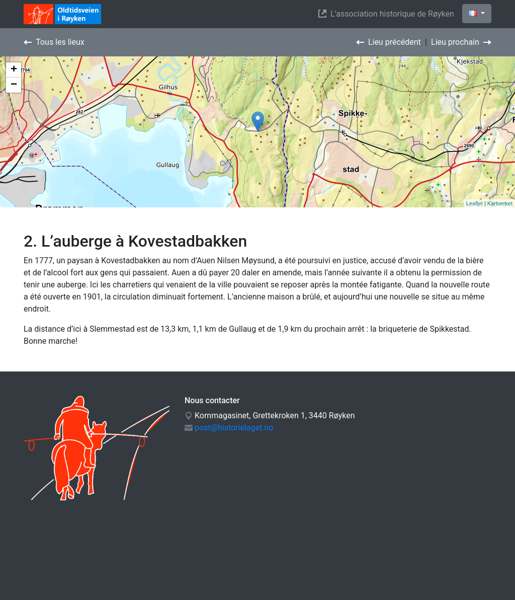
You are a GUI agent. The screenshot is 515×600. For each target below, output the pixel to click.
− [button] (14, 85)
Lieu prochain (461, 42)
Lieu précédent (388, 42)
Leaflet (474, 203)
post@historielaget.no (234, 427)
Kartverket (499, 203)
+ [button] (14, 70)
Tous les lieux (54, 42)
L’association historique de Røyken (388, 14)
